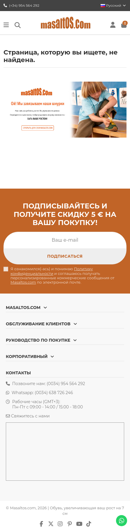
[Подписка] (64, 256)
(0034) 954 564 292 (66, 383)
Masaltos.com (23, 282)
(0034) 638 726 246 (54, 392)
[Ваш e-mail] (65, 240)
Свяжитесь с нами (30, 416)
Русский (114, 5)
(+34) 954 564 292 (21, 5)
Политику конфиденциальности (51, 271)
